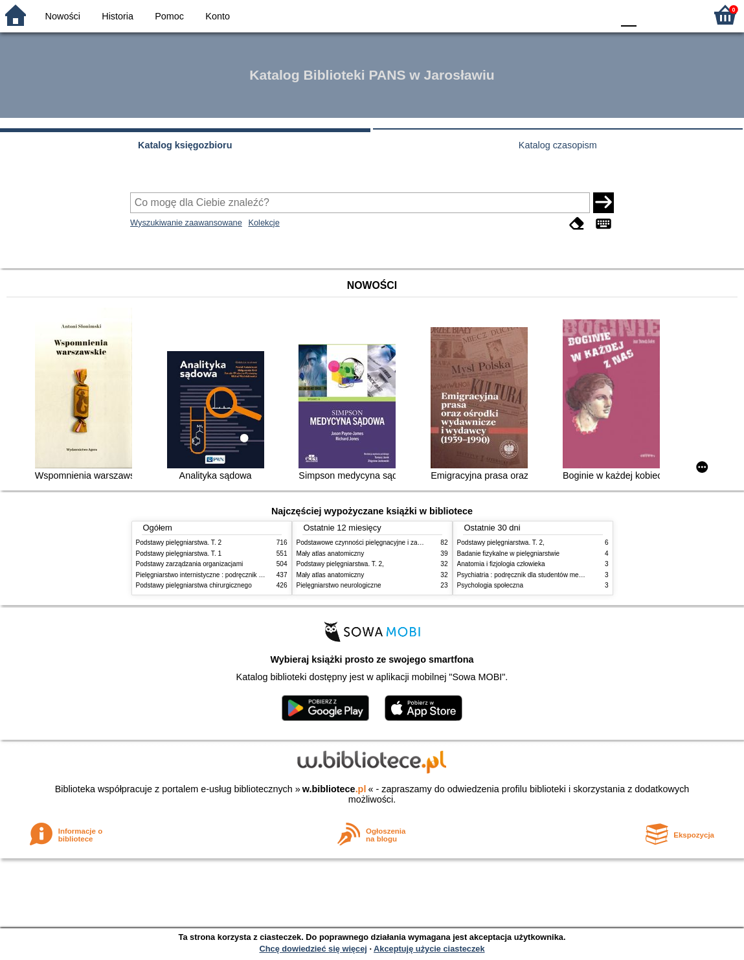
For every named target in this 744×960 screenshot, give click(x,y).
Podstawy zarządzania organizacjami (189, 563)
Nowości (62, 16)
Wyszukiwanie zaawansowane (186, 222)
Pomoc (169, 16)
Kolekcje (263, 222)
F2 (681, 14)
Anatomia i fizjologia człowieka (501, 563)
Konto (217, 16)
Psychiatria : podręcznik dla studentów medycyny (528, 574)
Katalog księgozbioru (185, 145)
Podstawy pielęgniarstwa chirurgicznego (194, 585)
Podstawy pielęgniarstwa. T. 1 (179, 553)
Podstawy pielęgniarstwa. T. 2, (340, 563)
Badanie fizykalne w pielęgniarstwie (508, 553)
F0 (628, 14)
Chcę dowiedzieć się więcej (312, 949)
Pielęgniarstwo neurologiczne (339, 585)
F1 (651, 14)
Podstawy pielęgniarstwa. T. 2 (179, 542)
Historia (117, 16)
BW (546, 14)
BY (598, 14)
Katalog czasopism (558, 145)
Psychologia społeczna (490, 585)
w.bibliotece (334, 789)
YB (572, 14)
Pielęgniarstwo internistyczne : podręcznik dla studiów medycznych (233, 574)
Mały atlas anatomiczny (331, 553)
